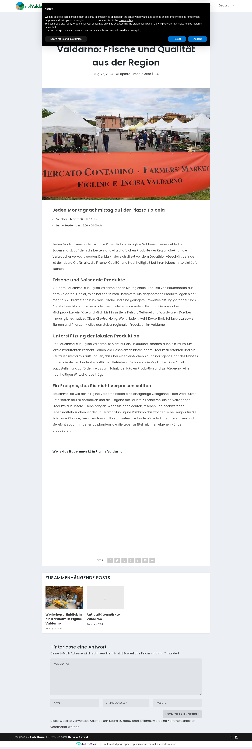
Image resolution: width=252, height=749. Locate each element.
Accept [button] (197, 739)
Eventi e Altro (141, 76)
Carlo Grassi (37, 738)
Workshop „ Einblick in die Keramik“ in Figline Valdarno (64, 620)
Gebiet (170, 7)
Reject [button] (177, 739)
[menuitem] (226, 10)
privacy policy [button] (135, 717)
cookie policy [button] (126, 720)
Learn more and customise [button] (66, 739)
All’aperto (123, 76)
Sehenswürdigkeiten (196, 7)
